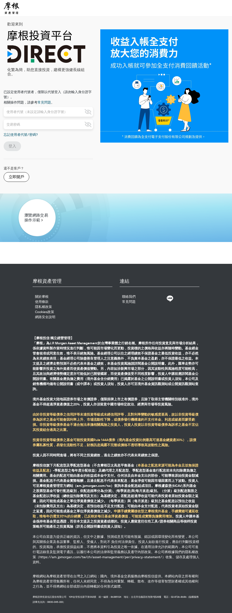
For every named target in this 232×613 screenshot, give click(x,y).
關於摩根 (42, 296)
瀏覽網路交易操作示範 (36, 218)
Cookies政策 (44, 312)
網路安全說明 (45, 317)
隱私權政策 (43, 307)
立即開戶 (16, 177)
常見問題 (44, 102)
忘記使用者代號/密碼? (21, 135)
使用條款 (42, 302)
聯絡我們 (129, 296)
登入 (12, 146)
